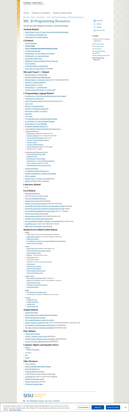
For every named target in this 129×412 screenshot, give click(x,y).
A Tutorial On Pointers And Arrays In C (37, 171)
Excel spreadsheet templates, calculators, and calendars (42, 221)
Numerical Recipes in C (32, 369)
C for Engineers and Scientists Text (36, 35)
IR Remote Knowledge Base (34, 384)
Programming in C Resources (34, 98)
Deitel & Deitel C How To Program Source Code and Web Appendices (47, 32)
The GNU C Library (32, 142)
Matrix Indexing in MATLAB (34, 278)
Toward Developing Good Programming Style (39, 165)
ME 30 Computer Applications (59, 17)
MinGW (27, 181)
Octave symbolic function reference (36, 271)
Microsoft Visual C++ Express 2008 (36, 75)
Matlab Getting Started (33, 236)
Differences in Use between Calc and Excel (38, 226)
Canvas (99, 24)
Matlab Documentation (33, 239)
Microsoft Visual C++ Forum (34, 85)
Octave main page (31, 248)
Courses (48, 17)
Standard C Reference (33, 135)
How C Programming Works (34, 101)
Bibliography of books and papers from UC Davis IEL (41, 61)
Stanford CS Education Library (34, 379)
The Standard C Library (33, 133)
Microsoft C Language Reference (35, 82)
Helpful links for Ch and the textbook (36, 37)
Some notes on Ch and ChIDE (34, 68)
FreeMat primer (31, 304)
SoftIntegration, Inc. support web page (37, 56)
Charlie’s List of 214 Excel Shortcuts (36, 203)
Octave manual (31, 264)
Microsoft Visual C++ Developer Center (37, 80)
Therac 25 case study (32, 382)
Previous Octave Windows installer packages (39, 251)
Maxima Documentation (33, 349)
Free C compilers (30, 176)
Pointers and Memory (31, 168)
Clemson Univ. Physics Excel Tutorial (36, 214)
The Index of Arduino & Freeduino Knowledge (39, 328)
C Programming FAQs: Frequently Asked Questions (41, 119)
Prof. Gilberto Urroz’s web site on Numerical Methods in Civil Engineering (46, 241)
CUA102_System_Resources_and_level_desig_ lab (41, 339)
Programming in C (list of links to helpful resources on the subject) (45, 96)
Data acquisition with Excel (33, 216)
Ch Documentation (31, 43)
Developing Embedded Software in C (36, 126)
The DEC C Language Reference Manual (38, 140)
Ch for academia (30, 63)
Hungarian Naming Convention (34, 371)
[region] (64, 407)
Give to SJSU (101, 30)
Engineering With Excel (32, 193)
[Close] (126, 407)
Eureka (27, 358)
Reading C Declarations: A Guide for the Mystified (40, 173)
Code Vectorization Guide (33, 282)
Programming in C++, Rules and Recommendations (40, 161)
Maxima (27, 347)
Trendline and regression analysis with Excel (39, 219)
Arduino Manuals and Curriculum (35, 317)
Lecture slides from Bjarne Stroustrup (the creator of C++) (43, 129)
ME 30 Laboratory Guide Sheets (101, 55)
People (32, 17)
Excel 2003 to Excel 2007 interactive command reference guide (45, 206)
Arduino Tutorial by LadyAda (34, 323)
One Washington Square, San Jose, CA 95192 (43, 401)
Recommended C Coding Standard (36, 158)
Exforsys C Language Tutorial (34, 106)
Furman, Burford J (40, 17)
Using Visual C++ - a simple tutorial (36, 87)
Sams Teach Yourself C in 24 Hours (36, 111)
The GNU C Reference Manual (35, 144)
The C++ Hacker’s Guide (33, 163)
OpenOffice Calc (30, 224)
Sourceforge (29, 376)
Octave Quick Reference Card (35, 273)
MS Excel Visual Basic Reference (35, 198)
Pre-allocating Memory (33, 287)
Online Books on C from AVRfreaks (36, 124)
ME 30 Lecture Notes (98, 44)
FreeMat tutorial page (32, 306)
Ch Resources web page (33, 51)
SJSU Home (26, 17)
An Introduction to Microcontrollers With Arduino (40, 325)
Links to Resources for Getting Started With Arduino (41, 315)
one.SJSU (100, 21)
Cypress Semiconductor (32, 334)
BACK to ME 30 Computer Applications (102, 40)
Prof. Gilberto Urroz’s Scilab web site (36, 292)
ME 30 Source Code (98, 46)
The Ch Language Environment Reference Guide (41, 48)
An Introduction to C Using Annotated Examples (40, 121)
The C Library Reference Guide (35, 138)
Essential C (28, 114)
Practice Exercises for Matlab (34, 243)
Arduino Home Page (31, 312)
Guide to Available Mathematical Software (38, 366)
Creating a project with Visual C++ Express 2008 (40, 90)
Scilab (27, 290)
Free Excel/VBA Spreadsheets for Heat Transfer (40, 211)
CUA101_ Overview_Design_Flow (35, 336)
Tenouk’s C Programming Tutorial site (36, 109)
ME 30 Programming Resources (76, 17)
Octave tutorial (30, 257)
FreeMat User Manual (32, 302)
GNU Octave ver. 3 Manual (34, 266)
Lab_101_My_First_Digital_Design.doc (37, 341)
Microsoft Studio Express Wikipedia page (38, 77)
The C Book (29, 116)
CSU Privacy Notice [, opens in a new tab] (15, 410)
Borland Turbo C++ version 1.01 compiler (38, 178)
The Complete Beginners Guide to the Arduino (39, 320)
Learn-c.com (29, 104)
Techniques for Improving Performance (37, 285)
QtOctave (29, 255)
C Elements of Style (32, 156)
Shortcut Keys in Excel (32, 201)
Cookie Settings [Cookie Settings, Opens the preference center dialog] (83, 407)
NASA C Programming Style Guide (36, 154)
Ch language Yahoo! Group (33, 58)
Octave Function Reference (34, 268)
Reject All (98, 407)
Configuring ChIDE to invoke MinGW (36, 66)
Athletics (99, 27)
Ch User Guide (30, 46)
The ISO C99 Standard (33, 147)
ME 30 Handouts (97, 49)
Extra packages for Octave (34, 253)
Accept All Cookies (113, 407)
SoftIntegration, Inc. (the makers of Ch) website (40, 53)
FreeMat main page (32, 299)
